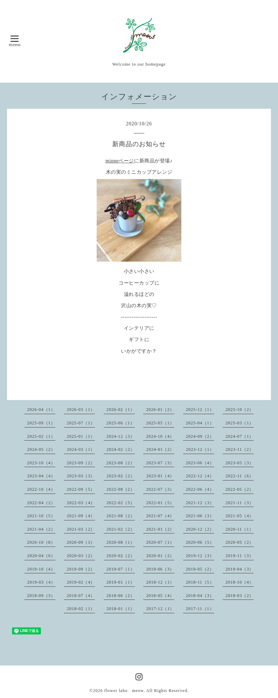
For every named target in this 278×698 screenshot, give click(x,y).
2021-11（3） (239, 502)
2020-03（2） (81, 555)
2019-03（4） (41, 582)
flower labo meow (124, 690)
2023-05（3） (239, 462)
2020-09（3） (81, 542)
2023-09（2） (81, 462)
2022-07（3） (160, 489)
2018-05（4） (160, 595)
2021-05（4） (239, 515)
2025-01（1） (81, 436)
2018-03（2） (239, 595)
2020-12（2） (200, 529)
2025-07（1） (81, 422)
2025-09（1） (41, 422)
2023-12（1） (200, 449)
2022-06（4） (200, 489)
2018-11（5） (200, 582)
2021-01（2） (160, 529)
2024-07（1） (239, 436)
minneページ (119, 160)
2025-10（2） (239, 409)
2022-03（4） (81, 502)
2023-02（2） (121, 475)
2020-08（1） (121, 542)
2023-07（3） (160, 462)
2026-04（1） (41, 409)
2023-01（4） (160, 475)
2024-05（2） (41, 449)
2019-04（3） (239, 569)
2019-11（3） (239, 555)
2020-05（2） (239, 542)
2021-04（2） (41, 529)
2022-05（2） (239, 489)
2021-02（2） (121, 529)
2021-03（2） (81, 529)
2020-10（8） (41, 542)
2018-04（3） (200, 595)
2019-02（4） (81, 582)
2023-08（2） (121, 462)
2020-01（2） (160, 555)
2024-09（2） (200, 436)
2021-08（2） (121, 515)
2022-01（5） (160, 502)
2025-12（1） (200, 409)
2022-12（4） (200, 475)
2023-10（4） (41, 462)
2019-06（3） (160, 569)
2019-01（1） (121, 582)
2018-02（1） (81, 608)
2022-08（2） (121, 489)
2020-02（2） (121, 555)
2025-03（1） (239, 422)
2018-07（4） (81, 595)
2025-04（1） (200, 422)
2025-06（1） (121, 422)
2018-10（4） (239, 582)
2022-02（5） (121, 502)
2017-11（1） (200, 608)
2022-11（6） (239, 475)
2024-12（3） (121, 436)
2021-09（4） (81, 515)
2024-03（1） (81, 449)
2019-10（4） (41, 569)
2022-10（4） (41, 489)
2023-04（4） (41, 475)
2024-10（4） (160, 436)
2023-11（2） (239, 449)
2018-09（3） (41, 595)
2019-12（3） (200, 555)
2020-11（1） (239, 529)
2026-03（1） (81, 409)
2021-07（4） (160, 515)
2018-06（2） (121, 595)
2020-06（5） (200, 542)
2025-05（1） (160, 422)
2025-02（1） (41, 436)
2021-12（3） (200, 502)
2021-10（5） (41, 515)
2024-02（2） (121, 449)
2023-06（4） (200, 462)
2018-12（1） (160, 582)
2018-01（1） (121, 608)
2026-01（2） (160, 409)
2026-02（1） (121, 409)
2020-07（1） (160, 542)
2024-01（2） (160, 449)
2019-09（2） (81, 569)
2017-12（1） (160, 608)
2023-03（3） (81, 475)
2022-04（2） (41, 502)
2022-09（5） (81, 489)
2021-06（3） (200, 515)
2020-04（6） (41, 555)
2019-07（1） (121, 569)
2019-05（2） (200, 569)
